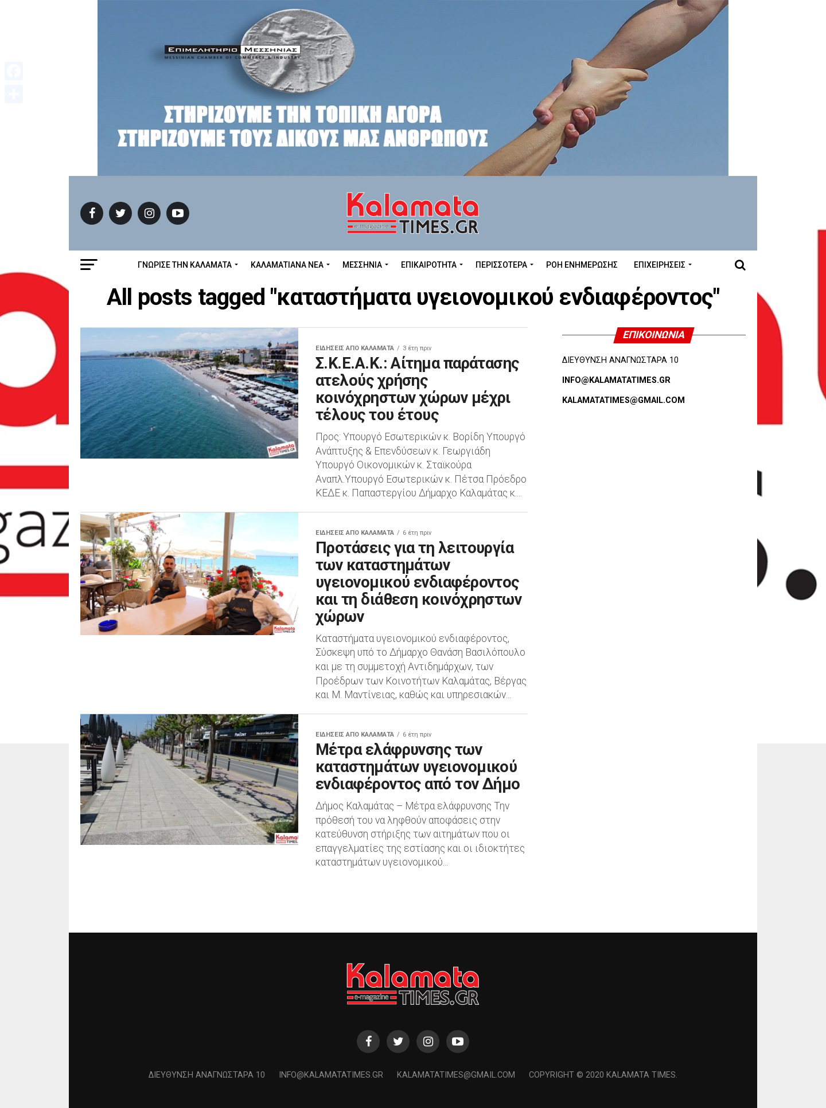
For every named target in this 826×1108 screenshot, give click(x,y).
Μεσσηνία (362, 264)
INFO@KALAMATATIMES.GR (616, 380)
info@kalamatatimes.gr (331, 1075)
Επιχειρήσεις (659, 264)
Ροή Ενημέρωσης (582, 264)
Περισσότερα (501, 264)
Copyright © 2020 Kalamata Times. (603, 1075)
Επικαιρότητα (429, 264)
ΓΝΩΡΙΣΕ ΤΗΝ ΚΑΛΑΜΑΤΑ (185, 264)
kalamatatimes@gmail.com (456, 1075)
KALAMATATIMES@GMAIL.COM (623, 400)
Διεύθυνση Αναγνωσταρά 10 (207, 1075)
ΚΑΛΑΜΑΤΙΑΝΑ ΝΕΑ (287, 264)
